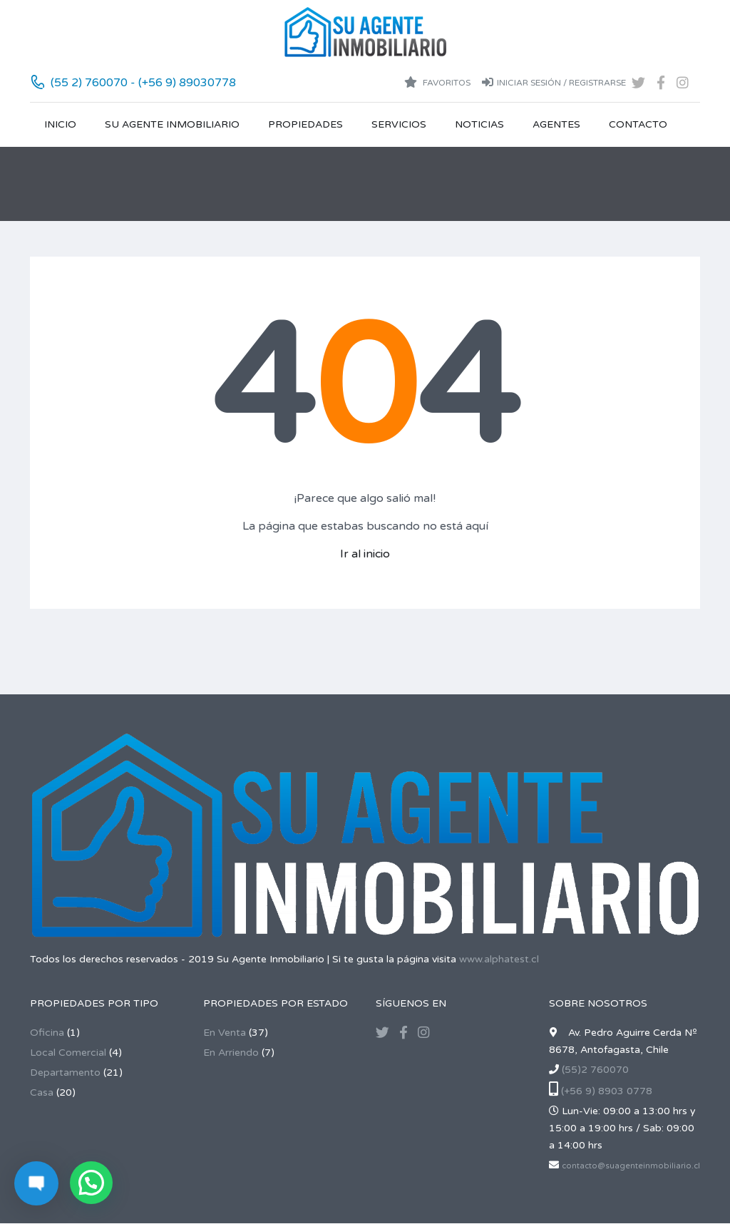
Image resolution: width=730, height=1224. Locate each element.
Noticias (479, 124)
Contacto (638, 124)
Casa (41, 1092)
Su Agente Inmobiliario (172, 124)
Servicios (398, 124)
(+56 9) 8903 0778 (606, 1091)
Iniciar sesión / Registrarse (554, 82)
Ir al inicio (365, 554)
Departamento (65, 1072)
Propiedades (305, 124)
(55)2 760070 (595, 1070)
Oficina (47, 1033)
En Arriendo (231, 1052)
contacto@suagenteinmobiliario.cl (631, 1166)
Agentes (556, 124)
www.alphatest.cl (499, 959)
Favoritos (437, 82)
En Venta (224, 1033)
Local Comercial (68, 1052)
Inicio (60, 124)
